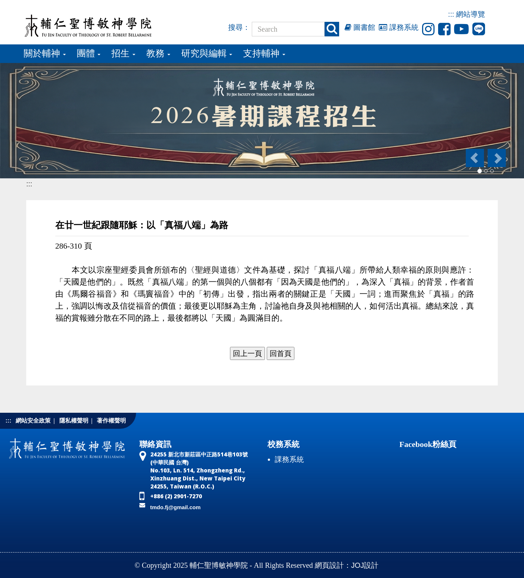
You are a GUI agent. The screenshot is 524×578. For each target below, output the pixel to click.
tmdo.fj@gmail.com (175, 507)
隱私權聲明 (73, 420)
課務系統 (398, 27)
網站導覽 (470, 14)
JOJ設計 (365, 565)
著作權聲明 (111, 420)
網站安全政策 (33, 420)
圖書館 (360, 27)
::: (451, 14)
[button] (474, 158)
